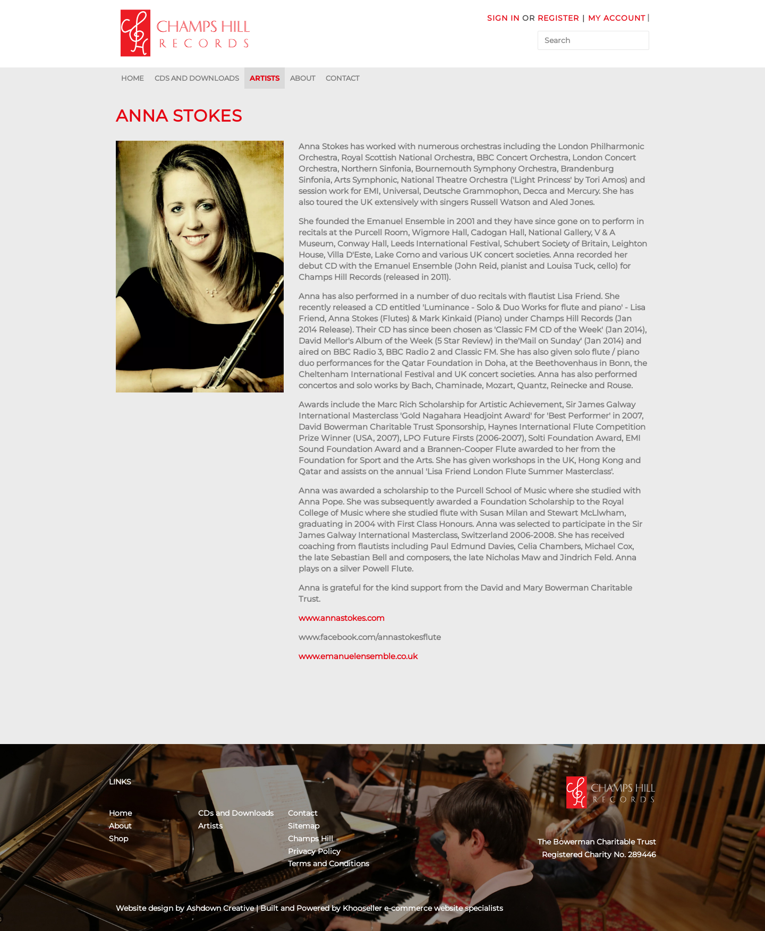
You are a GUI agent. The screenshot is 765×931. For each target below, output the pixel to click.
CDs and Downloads (197, 78)
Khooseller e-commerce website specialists (423, 908)
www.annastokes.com (342, 618)
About (302, 78)
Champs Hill (310, 838)
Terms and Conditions (328, 863)
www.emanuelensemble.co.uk (358, 656)
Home (132, 78)
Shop (118, 838)
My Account (616, 18)
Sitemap (303, 826)
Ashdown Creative (220, 908)
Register (558, 18)
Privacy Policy (314, 851)
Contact (342, 78)
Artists (264, 78)
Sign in (503, 18)
